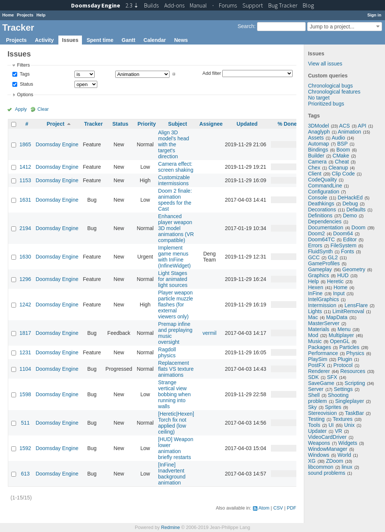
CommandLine (325, 186)
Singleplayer (349, 401)
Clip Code (343, 174)
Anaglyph (319, 132)
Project (55, 124)
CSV (278, 508)
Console (317, 198)
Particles (349, 347)
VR (338, 431)
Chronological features (334, 92)
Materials (318, 329)
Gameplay (320, 269)
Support (252, 5)
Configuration (323, 192)
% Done (287, 124)
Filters (23, 65)
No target (319, 98)
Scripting (355, 383)
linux (347, 467)
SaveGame (321, 383)
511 (25, 423)
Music (315, 341)
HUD (342, 275)
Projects (25, 15)
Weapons (319, 443)
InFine (315, 293)
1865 (25, 144)
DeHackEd (350, 198)
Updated (246, 124)
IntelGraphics (323, 299)
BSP (342, 144)
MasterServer (323, 323)
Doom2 (316, 233)
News (181, 40)
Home (8, 15)
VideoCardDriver (327, 437)
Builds (151, 5)
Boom (343, 150)
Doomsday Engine (57, 144)
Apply (21, 109)
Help (40, 15)
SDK (313, 377)
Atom (264, 508)
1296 (25, 279)
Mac (313, 317)
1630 (25, 257)
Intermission (322, 305)
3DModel (318, 126)
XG (311, 461)
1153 (25, 180)
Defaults (356, 210)
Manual (198, 5)
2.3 (131, 5)
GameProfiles (324, 263)
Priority (146, 124)
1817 (25, 333)
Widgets (347, 443)
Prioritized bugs (326, 104)
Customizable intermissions (174, 180)
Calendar (155, 40)
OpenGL (340, 341)
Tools (314, 425)
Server (315, 389)
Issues (70, 40)
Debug (350, 204)
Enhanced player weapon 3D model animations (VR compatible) (176, 228)
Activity (44, 40)
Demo (350, 215)
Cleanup (338, 168)
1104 (25, 369)
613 (25, 474)
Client (314, 174)
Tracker (93, 124)
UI (331, 425)
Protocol (342, 365)
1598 (25, 394)
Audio (338, 138)
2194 (25, 228)
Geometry (353, 269)
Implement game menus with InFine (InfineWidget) (174, 257)
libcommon (320, 467)
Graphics (318, 275)
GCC (314, 257)
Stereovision (322, 413)
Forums (228, 5)
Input (339, 293)
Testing (316, 419)
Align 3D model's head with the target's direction (173, 144)
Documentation (325, 227)
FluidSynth (320, 251)
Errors (315, 245)
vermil (209, 333)
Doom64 (343, 233)
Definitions (320, 215)
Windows (318, 455)
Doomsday (95, 5)
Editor (350, 239)
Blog (308, 5)
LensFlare (356, 305)
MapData (337, 317)
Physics (355, 353)
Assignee (211, 124)
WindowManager (327, 449)
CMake (341, 156)
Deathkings (321, 204)
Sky (312, 407)
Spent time (99, 40)
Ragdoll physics (167, 352)
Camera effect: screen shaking (175, 167)
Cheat (342, 162)
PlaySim (317, 359)
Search (246, 26)
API (362, 126)
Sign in (374, 15)
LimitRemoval (348, 311)
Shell (314, 395)
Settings (343, 389)
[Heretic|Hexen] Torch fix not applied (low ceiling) (176, 423)
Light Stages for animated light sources (173, 279)
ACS (344, 126)
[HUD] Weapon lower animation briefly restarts (175, 448)
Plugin (344, 359)
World (344, 455)
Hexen (315, 287)
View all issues (325, 64)
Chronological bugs (330, 86)
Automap (318, 144)
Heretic (335, 281)
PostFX (316, 365)
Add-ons (174, 5)
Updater (317, 431)
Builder (316, 156)
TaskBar (354, 413)
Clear (43, 109)
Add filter (211, 73)
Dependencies (325, 221)
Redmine (170, 527)
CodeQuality (322, 180)
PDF (291, 508)
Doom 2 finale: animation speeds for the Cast (175, 200)
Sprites (333, 407)
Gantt (128, 40)
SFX (332, 377)
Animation (349, 132)
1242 (25, 305)
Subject (177, 124)
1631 (25, 200)
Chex (314, 168)
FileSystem (343, 245)
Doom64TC (321, 239)
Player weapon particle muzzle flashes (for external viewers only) (175, 304)
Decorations (322, 210)
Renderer (319, 371)
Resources (352, 371)
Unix (349, 425)
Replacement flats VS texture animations (176, 369)
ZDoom (334, 461)
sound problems (326, 473)
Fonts (347, 251)
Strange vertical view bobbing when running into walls (174, 394)
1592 (25, 448)
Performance (323, 353)
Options (25, 94)
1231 (25, 352)
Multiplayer (341, 335)
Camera (317, 162)
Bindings (318, 150)
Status (25, 84)
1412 (25, 167)
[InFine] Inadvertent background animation (172, 474)
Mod (313, 335)
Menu (344, 329)
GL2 (332, 257)
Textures (342, 419)
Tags (24, 74)
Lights (315, 311)
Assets (316, 138)
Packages (319, 347)
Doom (358, 227)
